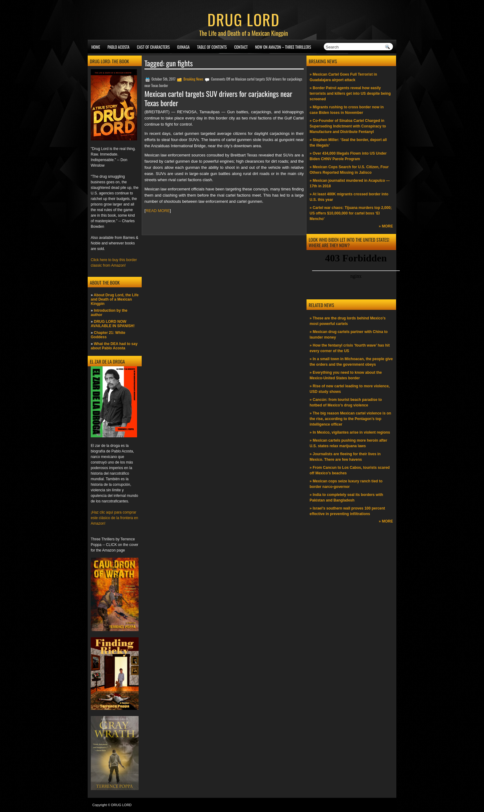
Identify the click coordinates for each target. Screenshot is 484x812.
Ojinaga (183, 47)
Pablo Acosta (118, 47)
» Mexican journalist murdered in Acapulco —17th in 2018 (350, 183)
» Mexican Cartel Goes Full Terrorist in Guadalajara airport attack (343, 77)
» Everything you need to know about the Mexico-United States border (346, 375)
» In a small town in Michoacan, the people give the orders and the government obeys (351, 362)
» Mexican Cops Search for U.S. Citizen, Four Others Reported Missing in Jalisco (349, 170)
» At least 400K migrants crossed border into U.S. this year (349, 197)
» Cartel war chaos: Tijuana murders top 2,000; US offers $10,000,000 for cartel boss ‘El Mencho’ (351, 213)
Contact (241, 47)
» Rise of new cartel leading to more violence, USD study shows (350, 389)
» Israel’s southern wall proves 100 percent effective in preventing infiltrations (347, 511)
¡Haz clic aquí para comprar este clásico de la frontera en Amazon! (114, 518)
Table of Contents (212, 47)
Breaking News (193, 78)
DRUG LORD (243, 19)
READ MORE (158, 210)
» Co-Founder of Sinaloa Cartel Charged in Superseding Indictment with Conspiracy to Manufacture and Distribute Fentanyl (348, 126)
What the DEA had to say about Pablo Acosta (114, 346)
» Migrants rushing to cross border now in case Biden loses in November (347, 110)
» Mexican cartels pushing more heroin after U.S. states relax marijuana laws (348, 443)
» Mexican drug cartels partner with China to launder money (349, 334)
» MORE (386, 226)
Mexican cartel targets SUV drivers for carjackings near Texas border (218, 98)
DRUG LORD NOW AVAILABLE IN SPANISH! (113, 323)
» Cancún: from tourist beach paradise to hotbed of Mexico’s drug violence (346, 402)
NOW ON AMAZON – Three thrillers (283, 47)
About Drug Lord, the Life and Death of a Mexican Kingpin (115, 299)
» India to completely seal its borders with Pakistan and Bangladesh (346, 497)
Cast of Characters (153, 47)
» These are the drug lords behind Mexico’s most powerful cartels (348, 321)
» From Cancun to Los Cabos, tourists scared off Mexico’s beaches (350, 470)
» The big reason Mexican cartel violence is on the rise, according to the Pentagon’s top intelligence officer (350, 419)
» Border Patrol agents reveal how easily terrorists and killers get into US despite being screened (350, 93)
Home (95, 47)
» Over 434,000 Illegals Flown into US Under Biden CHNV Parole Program (348, 156)
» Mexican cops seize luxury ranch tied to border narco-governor (346, 484)
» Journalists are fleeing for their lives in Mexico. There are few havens (345, 457)
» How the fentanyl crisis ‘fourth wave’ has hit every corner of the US (350, 348)
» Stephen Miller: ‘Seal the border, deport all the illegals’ (348, 143)
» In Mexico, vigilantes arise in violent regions (350, 432)
